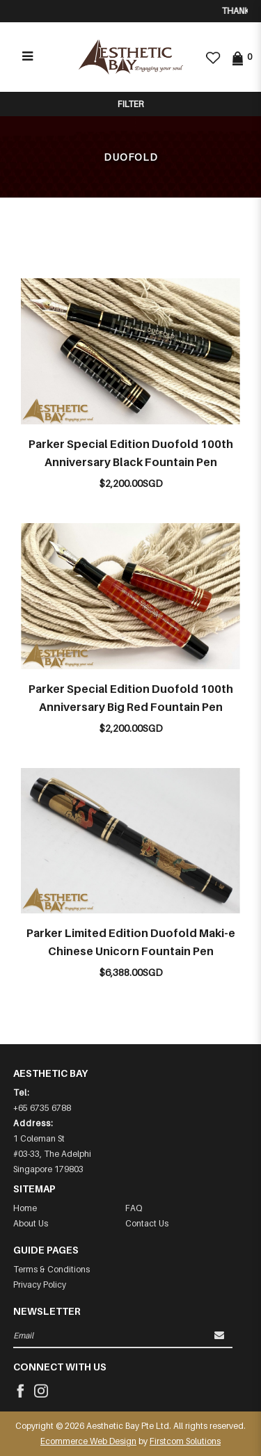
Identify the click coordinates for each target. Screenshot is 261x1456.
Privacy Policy (39, 1284)
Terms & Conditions (51, 1269)
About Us (30, 1223)
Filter (130, 104)
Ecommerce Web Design (88, 1441)
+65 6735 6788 (42, 1108)
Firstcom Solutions (185, 1441)
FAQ (133, 1208)
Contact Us (146, 1223)
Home (25, 1208)
